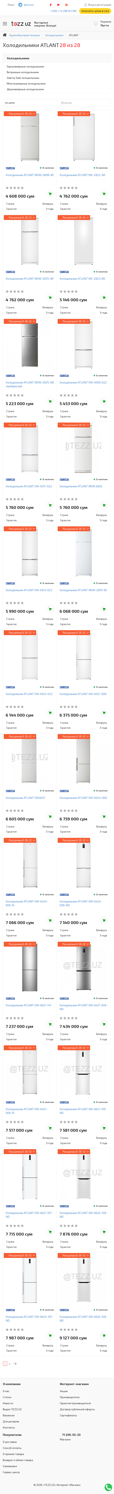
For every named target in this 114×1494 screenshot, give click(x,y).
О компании (12, 1384)
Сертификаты (68, 1415)
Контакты (9, 1427)
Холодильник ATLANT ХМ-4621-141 (28, 1005)
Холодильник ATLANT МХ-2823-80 (82, 278)
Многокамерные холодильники (26, 83)
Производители (70, 1397)
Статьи (7, 1397)
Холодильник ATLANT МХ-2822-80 (82, 175)
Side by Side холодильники (23, 77)
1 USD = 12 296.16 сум (63, 11)
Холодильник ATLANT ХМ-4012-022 (29, 694)
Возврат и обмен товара (18, 1460)
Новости (8, 1403)
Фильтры (66, 102)
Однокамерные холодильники (25, 66)
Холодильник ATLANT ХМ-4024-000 (83, 797)
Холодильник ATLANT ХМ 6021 (25, 797)
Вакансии (9, 1415)
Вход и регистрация (99, 4)
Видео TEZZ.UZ (12, 1409)
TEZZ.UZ (21, 23)
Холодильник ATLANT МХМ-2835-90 (30, 278)
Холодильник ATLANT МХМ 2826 (81, 486)
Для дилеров (11, 1421)
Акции (64, 1391)
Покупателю (12, 1434)
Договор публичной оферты (77, 1409)
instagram (66, 4)
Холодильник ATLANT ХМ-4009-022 (83, 382)
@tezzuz (29, 4)
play (58, 4)
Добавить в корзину (50, 194)
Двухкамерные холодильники (25, 89)
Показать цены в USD (95, 11)
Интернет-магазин (74, 1384)
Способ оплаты (12, 1447)
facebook (51, 4)
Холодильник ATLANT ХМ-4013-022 (29, 590)
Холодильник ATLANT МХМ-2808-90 (30, 175)
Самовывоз (10, 1466)
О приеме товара (13, 1454)
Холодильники (18, 58)
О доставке (10, 1441)
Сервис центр (11, 1472)
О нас (6, 1391)
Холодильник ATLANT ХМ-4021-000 (83, 694)
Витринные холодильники (23, 72)
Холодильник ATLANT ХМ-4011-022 (29, 486)
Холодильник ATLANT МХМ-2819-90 (83, 590)
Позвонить (108, 1487)
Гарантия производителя (75, 1403)
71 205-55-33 (70, 1434)
